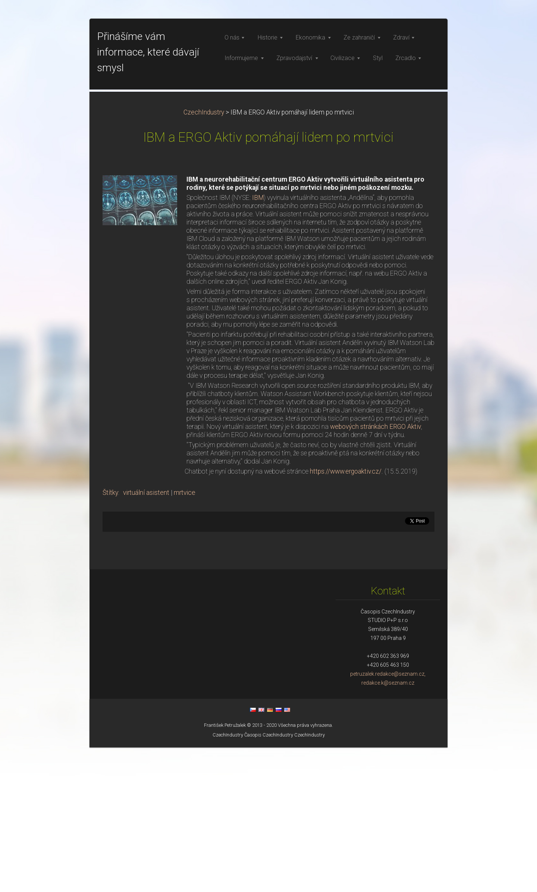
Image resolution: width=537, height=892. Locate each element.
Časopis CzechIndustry (268, 879)
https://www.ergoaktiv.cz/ (345, 616)
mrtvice (184, 637)
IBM (258, 342)
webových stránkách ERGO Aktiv (375, 571)
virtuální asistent (146, 637)
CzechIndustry (203, 257)
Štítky (110, 637)
